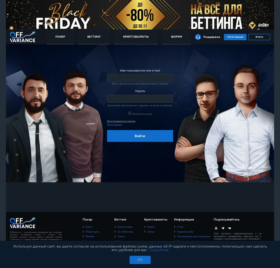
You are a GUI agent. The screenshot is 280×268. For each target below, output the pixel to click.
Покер (60, 36)
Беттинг (94, 36)
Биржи (150, 227)
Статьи (121, 236)
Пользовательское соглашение (194, 236)
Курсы (89, 227)
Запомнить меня (142, 113)
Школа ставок (125, 227)
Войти (259, 37)
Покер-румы (92, 232)
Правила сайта (185, 232)
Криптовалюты (136, 36)
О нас (180, 227)
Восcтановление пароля (121, 121)
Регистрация (235, 37)
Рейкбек (90, 236)
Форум (176, 36)
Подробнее (158, 250)
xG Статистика (125, 232)
